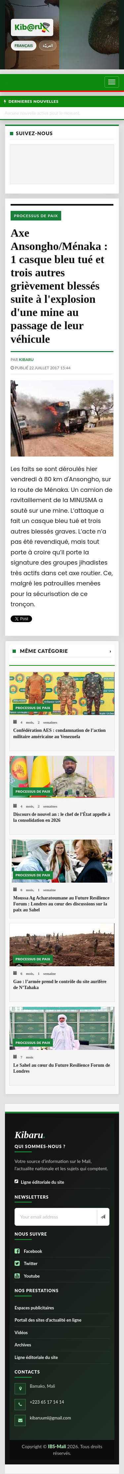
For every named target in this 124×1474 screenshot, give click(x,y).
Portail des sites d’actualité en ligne (48, 1320)
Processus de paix (36, 215)
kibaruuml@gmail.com (50, 1417)
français (24, 45)
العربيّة (48, 45)
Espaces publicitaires (34, 1307)
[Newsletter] (102, 1217)
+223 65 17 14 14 (47, 1402)
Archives (23, 1344)
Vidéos (21, 1332)
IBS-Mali (57, 1446)
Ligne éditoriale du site (39, 1182)
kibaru (26, 359)
